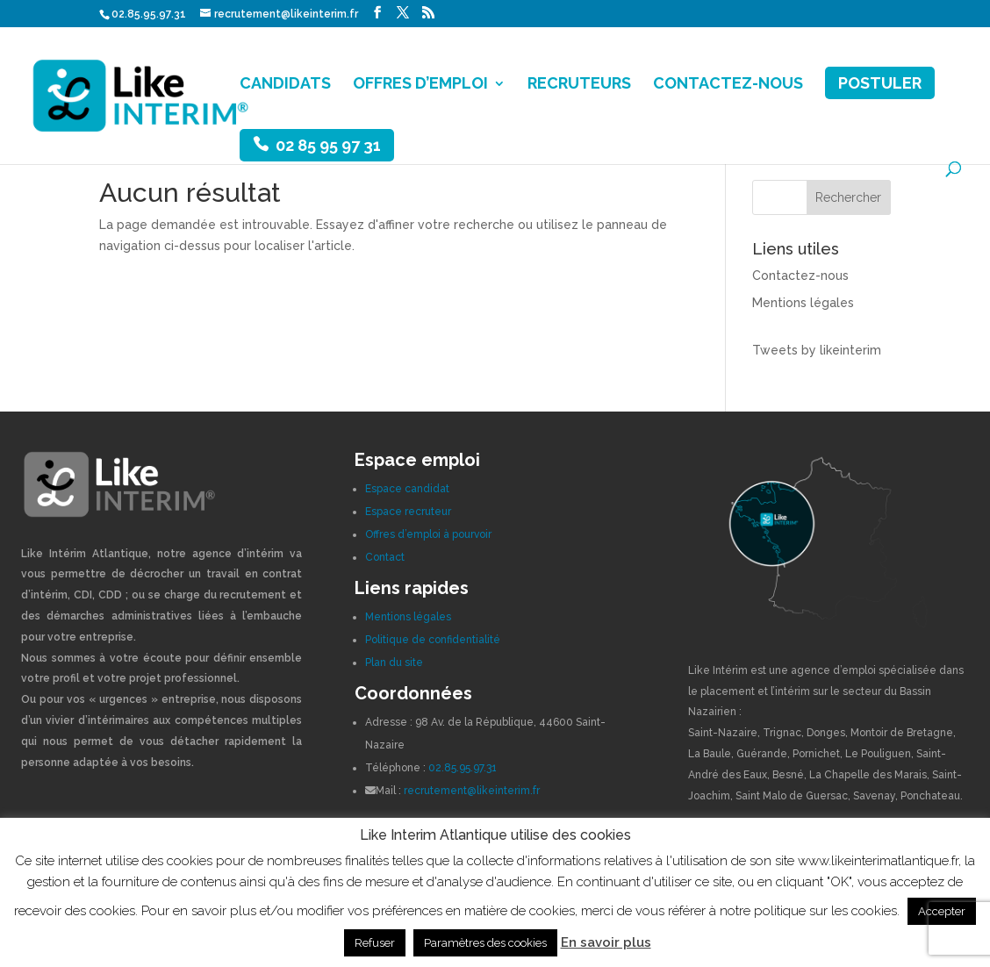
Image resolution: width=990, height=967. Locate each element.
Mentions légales (803, 303)
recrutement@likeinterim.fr (472, 790)
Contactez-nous (800, 276)
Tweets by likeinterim (816, 350)
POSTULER (880, 83)
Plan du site (394, 662)
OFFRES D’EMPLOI (420, 84)
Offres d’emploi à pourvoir (428, 534)
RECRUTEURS (579, 84)
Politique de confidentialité (432, 640)
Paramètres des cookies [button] (485, 942)
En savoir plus (606, 942)
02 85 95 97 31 (328, 145)
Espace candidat (407, 489)
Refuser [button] (375, 942)
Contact (385, 557)
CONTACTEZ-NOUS (728, 84)
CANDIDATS (285, 84)
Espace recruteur (408, 511)
